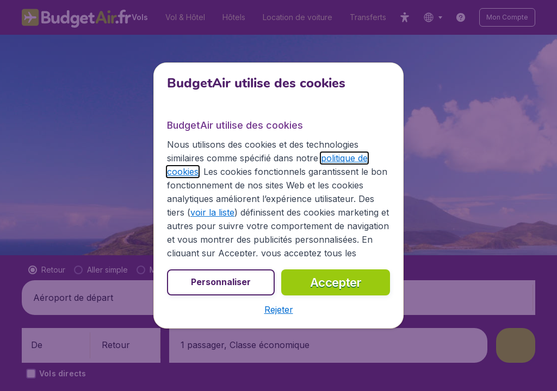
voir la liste (212, 212)
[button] (278, 309)
